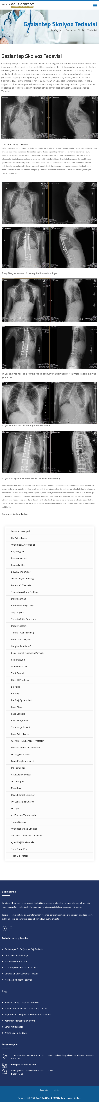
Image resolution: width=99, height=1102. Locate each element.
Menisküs (16, 788)
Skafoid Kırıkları (19, 666)
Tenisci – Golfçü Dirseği (22, 632)
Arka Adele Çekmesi (21, 774)
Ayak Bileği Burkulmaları (23, 842)
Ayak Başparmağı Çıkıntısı (24, 828)
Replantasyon (18, 659)
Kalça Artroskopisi (20, 734)
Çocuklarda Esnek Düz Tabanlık (26, 835)
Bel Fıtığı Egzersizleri (21, 700)
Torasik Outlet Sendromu (23, 619)
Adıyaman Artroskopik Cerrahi (20, 1020)
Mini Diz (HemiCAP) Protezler (25, 747)
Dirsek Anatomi (18, 625)
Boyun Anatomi (18, 558)
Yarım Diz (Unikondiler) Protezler (27, 740)
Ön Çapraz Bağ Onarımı (22, 801)
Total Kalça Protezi (20, 727)
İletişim (56, 1090)
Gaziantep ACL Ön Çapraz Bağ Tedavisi (24, 949)
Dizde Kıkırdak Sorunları (23, 794)
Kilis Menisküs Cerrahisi (16, 961)
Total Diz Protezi (19, 855)
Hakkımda (43, 1090)
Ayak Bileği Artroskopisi (23, 544)
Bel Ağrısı (15, 686)
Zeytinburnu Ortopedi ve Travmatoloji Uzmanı (28, 1014)
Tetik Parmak (17, 673)
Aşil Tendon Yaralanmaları (24, 815)
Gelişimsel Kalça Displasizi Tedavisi (22, 1002)
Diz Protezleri (18, 767)
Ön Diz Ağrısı (17, 781)
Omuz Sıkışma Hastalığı (22, 578)
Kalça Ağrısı (16, 707)
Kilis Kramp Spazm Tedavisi (18, 979)
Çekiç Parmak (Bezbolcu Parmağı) (27, 652)
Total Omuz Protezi (20, 849)
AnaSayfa (56, 30)
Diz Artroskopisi (19, 538)
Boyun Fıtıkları (18, 565)
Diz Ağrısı (15, 808)
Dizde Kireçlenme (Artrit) (23, 761)
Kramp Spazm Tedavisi (16, 1032)
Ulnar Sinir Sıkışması (21, 639)
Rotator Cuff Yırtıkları (21, 585)
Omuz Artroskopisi (20, 531)
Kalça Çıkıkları (18, 713)
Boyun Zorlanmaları (21, 571)
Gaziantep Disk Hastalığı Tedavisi (21, 967)
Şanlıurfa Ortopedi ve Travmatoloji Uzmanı (26, 1008)
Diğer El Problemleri (21, 680)
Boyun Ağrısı (17, 551)
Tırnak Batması (18, 822)
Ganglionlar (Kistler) (21, 646)
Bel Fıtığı (15, 693)
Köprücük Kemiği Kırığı (22, 605)
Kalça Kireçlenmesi (20, 720)
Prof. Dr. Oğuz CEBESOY (48, 1098)
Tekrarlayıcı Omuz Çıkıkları (24, 592)
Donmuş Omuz (18, 598)
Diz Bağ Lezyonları (20, 754)
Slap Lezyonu (17, 612)
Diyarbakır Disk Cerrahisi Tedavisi (21, 973)
